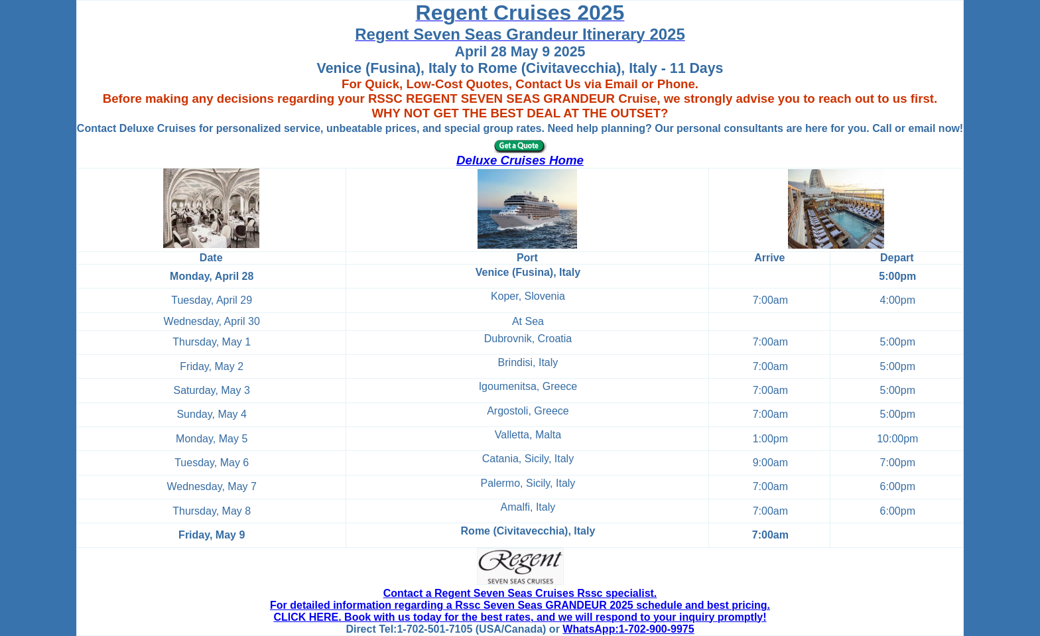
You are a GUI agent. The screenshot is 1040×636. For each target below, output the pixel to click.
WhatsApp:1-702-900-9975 (628, 629)
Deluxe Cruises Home (520, 160)
